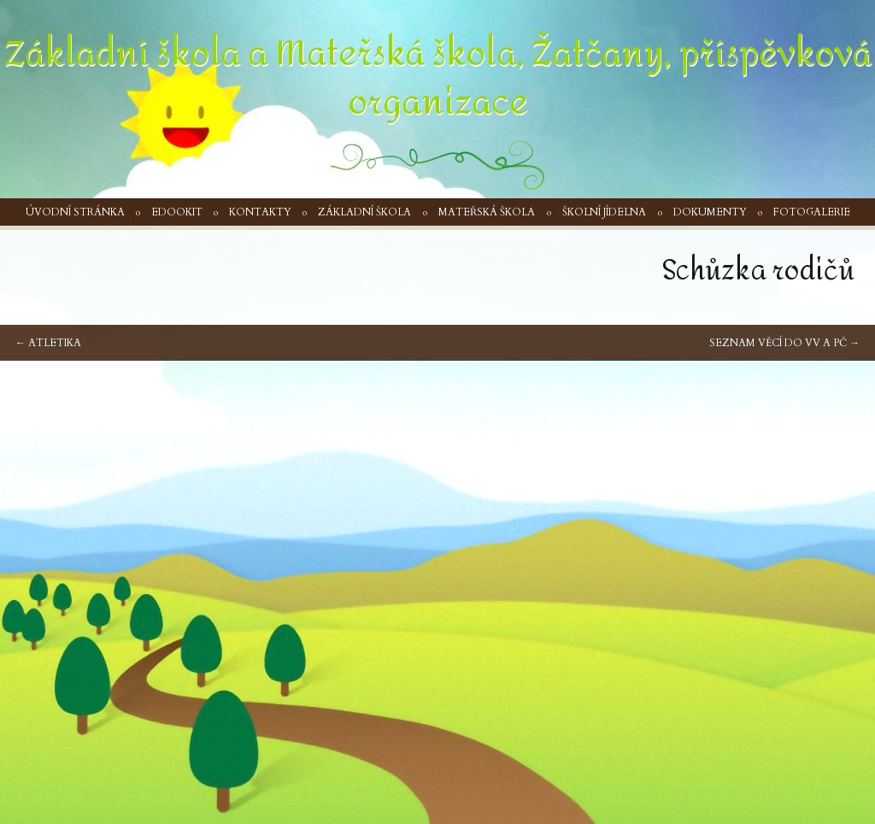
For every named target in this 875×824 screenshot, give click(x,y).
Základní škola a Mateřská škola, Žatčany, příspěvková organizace (438, 78)
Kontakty (260, 212)
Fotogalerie (811, 212)
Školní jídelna (604, 212)
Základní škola (364, 212)
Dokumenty (710, 212)
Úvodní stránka (75, 212)
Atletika (48, 343)
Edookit (177, 212)
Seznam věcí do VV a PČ (784, 343)
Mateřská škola (486, 212)
